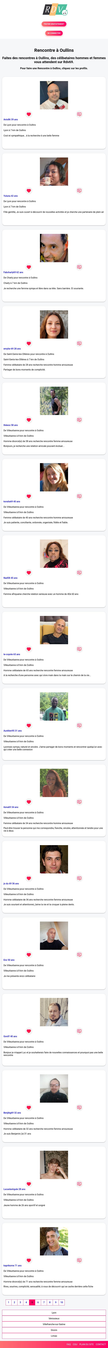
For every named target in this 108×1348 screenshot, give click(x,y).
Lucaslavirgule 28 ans (14, 1189)
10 (61, 1302)
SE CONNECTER (54, 33)
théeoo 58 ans (11, 425)
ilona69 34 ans (11, 807)
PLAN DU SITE (86, 1344)
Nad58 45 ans (10, 578)
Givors (54, 1330)
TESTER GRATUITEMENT (54, 24)
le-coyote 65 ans (12, 654)
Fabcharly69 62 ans (13, 272)
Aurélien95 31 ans (13, 730)
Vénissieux (54, 1318)
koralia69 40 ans (12, 501)
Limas (54, 1336)
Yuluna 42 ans (11, 196)
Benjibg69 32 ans (12, 1112)
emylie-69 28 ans (12, 348)
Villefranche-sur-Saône (54, 1324)
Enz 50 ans (9, 960)
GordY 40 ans (10, 1036)
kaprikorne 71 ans (13, 1265)
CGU (75, 1344)
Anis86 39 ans (11, 119)
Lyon (54, 1312)
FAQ (69, 1344)
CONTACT (101, 1344)
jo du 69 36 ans (11, 883)
